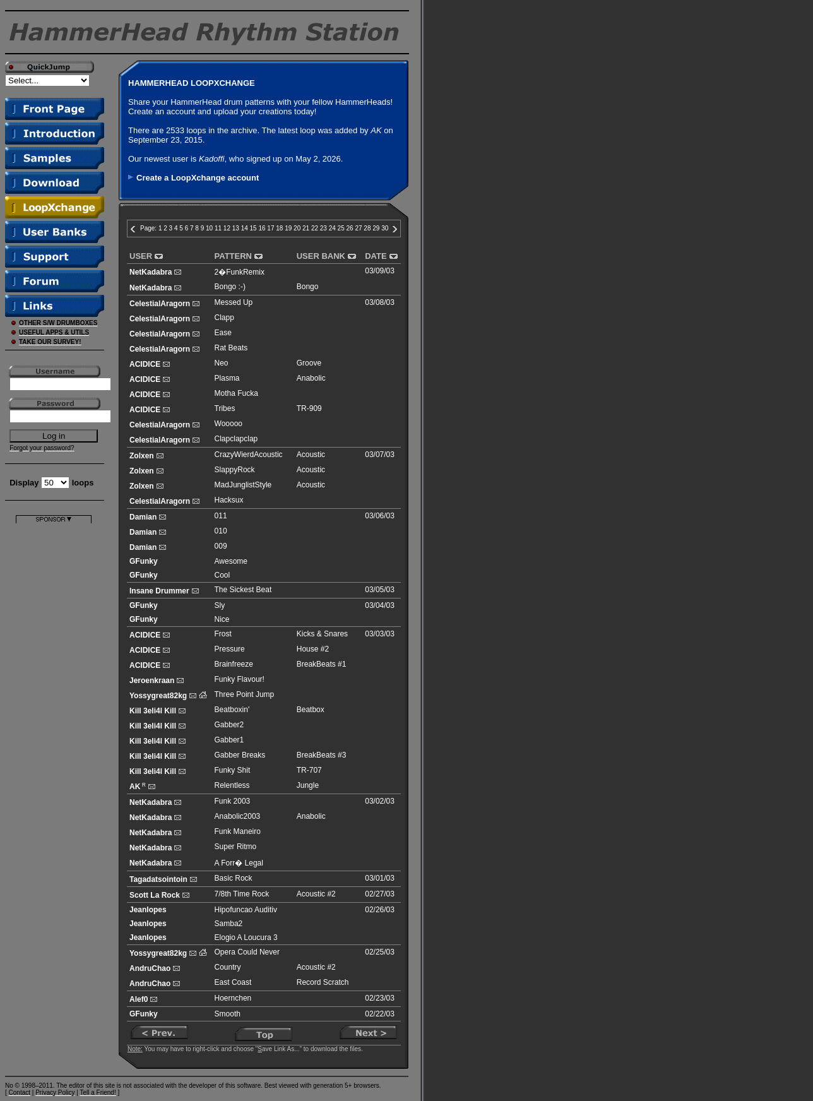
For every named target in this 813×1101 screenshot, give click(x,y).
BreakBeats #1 (322, 664)
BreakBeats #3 (322, 755)
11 (218, 228)
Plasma (227, 378)
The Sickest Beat (243, 589)
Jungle (308, 785)
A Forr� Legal (239, 863)
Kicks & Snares (322, 633)
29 (375, 228)
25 (341, 228)
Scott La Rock (154, 895)
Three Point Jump (245, 694)
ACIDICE (144, 364)
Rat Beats (231, 347)
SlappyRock (235, 469)
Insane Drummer (159, 590)
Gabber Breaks (240, 755)
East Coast (233, 982)
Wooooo (228, 423)
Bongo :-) (230, 286)
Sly (220, 605)
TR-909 (309, 408)
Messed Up (234, 302)
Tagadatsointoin (158, 879)
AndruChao (149, 968)
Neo (221, 363)
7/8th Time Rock (242, 894)
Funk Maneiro (238, 831)
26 (350, 228)
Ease (223, 332)
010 (221, 531)
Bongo (308, 286)
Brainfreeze (234, 664)
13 (235, 228)
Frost (223, 633)
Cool (222, 575)
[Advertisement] (54, 712)
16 (261, 228)
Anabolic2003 (238, 816)
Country (228, 967)
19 (288, 228)
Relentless (232, 785)
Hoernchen (233, 998)
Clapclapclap (236, 438)
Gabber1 (229, 739)
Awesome (231, 561)
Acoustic (311, 454)
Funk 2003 (233, 801)
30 (384, 228)
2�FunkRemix (239, 272)
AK (134, 786)
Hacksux (229, 500)
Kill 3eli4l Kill (152, 710)
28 (367, 228)
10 (209, 228)
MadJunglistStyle (243, 484)
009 (221, 546)
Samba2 (229, 923)
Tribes (225, 408)
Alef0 (138, 999)
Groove (309, 363)
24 (332, 228)
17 (270, 228)
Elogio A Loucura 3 (246, 937)
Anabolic (311, 378)
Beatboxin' (232, 709)
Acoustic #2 (316, 894)
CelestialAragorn (159, 303)
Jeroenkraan (151, 680)
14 (244, 228)
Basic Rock (233, 878)
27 (358, 228)
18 (279, 228)
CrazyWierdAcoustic (249, 454)
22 (314, 228)
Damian (143, 517)
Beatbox (310, 709)
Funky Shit (233, 770)
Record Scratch (323, 982)
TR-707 (309, 770)
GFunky (143, 561)
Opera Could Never (247, 952)
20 (297, 228)
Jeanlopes (148, 909)
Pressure (230, 649)
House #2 (313, 649)
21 (305, 228)
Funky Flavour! (239, 679)
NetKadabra (150, 272)
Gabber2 (229, 724)
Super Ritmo (236, 846)
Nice (222, 619)
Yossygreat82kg (158, 695)
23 (323, 228)
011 (221, 515)
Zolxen (141, 455)
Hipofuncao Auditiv (246, 909)
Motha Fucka (236, 393)
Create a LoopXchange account (197, 177)
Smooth (227, 1013)
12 (226, 228)
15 (253, 228)
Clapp (224, 317)
